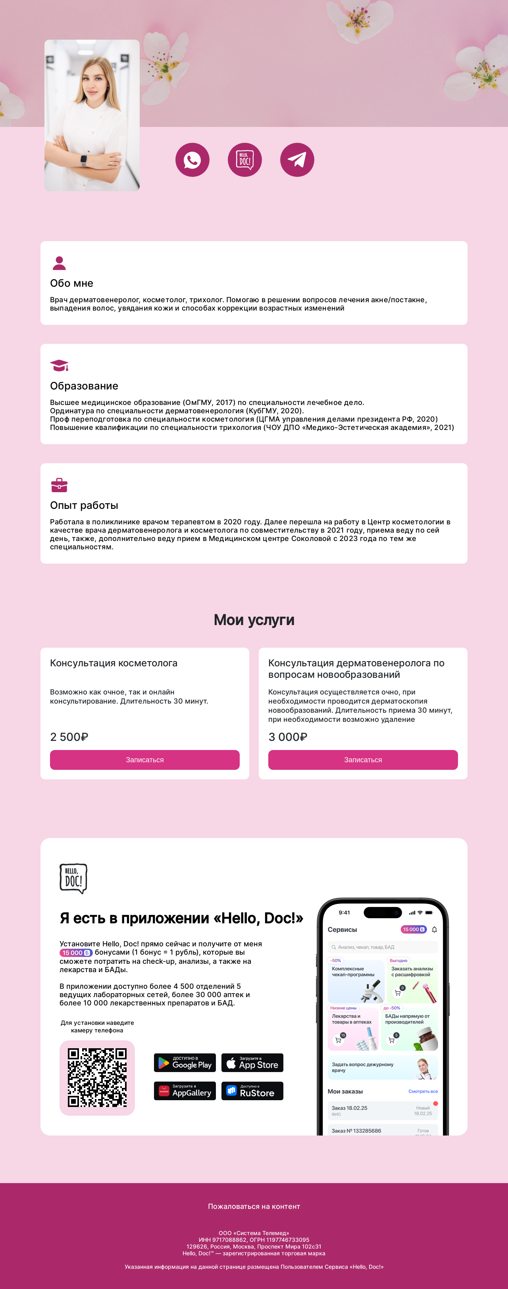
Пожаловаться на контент (254, 1206)
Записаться (145, 760)
